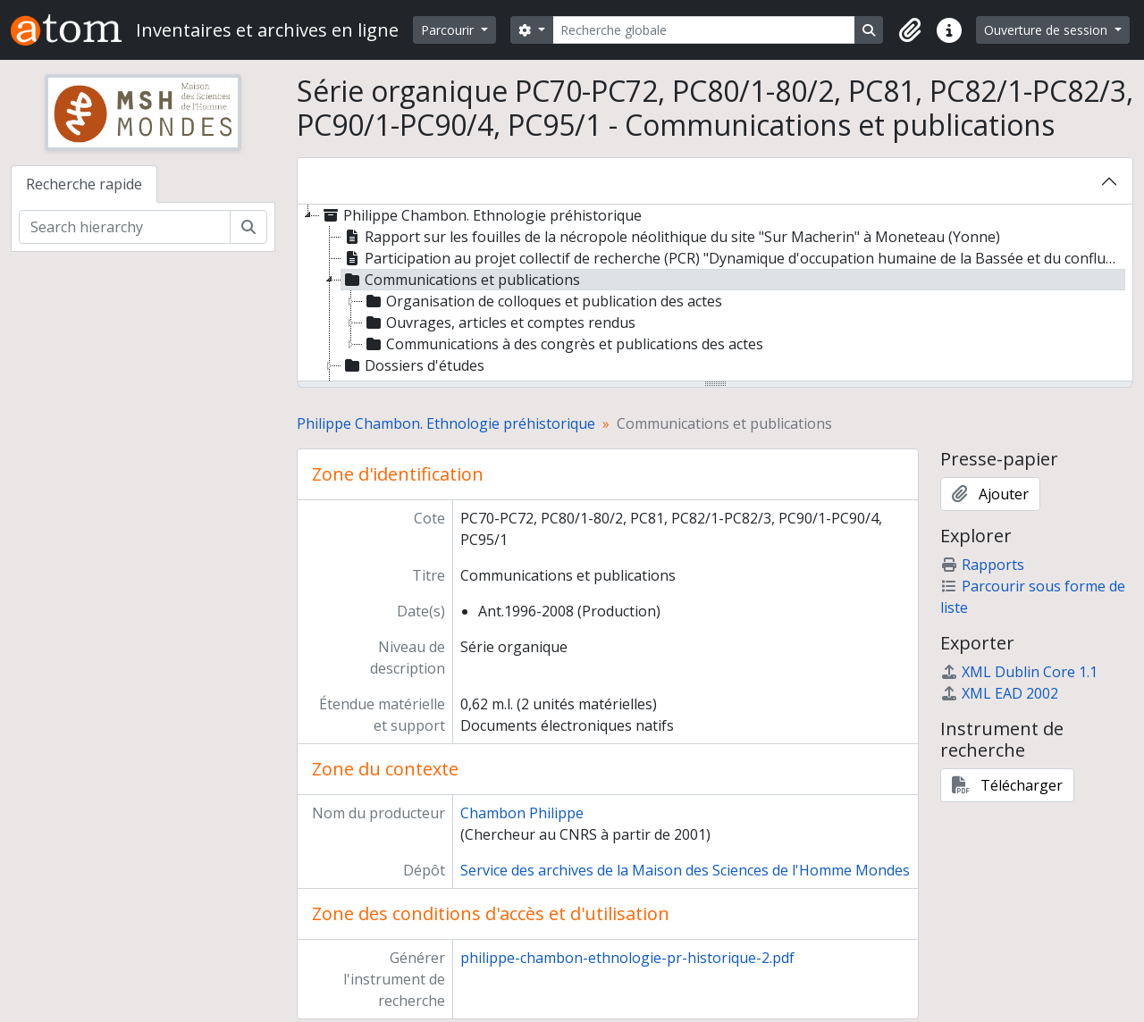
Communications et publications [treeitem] (460, 279)
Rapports (982, 564)
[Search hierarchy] (125, 227)
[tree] (715, 294)
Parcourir (449, 29)
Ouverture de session (1047, 29)
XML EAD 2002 (999, 693)
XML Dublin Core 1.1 (1019, 672)
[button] (910, 30)
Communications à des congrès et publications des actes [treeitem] (563, 344)
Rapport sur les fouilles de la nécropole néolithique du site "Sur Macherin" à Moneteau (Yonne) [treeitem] (670, 236)
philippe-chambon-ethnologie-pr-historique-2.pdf (627, 958)
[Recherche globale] (704, 30)
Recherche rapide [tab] (84, 184)
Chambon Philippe (522, 813)
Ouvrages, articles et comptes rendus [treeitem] (499, 322)
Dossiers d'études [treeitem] (412, 365)
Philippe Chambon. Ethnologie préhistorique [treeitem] (481, 215)
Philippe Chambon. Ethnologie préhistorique (446, 423)
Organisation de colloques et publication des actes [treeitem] (542, 301)
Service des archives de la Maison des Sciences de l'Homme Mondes (685, 870)
